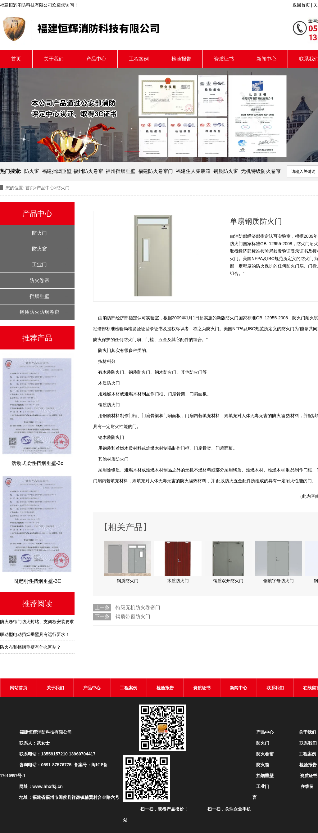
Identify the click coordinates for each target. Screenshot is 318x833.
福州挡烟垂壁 (120, 171)
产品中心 (96, 58)
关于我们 (54, 58)
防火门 (39, 233)
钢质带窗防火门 (133, 616)
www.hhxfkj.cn (47, 786)
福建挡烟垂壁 (57, 171)
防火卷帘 (39, 280)
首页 (16, 58)
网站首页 (18, 687)
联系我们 (275, 687)
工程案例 (139, 58)
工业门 (39, 264)
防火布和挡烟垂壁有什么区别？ (30, 647)
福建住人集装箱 (193, 171)
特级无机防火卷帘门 (138, 607)
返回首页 (301, 4)
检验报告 (181, 58)
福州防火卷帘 (88, 171)
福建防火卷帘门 (155, 171)
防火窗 (31, 171)
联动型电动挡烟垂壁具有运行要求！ (35, 634)
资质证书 (224, 58)
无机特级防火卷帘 (261, 171)
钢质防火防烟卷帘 (39, 312)
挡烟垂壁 (39, 296)
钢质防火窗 (225, 171)
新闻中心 (266, 58)
